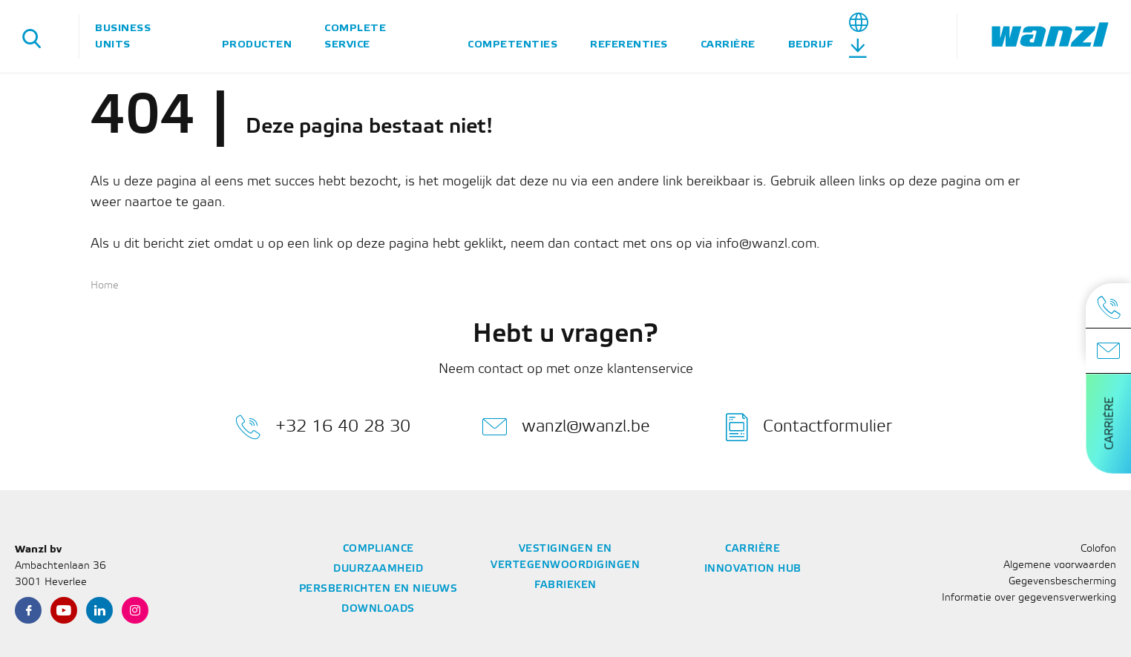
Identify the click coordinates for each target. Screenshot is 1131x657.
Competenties (512, 44)
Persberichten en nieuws (378, 589)
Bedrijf (810, 44)
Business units (123, 36)
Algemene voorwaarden (1059, 565)
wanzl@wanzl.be (566, 427)
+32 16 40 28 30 (322, 427)
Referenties (629, 44)
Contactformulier (809, 427)
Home (105, 286)
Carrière (728, 44)
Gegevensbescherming (1062, 582)
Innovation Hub (752, 569)
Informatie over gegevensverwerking (1029, 598)
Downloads (378, 609)
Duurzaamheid (378, 569)
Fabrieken (565, 585)
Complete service (355, 36)
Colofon (1098, 549)
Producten (257, 44)
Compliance (378, 549)
